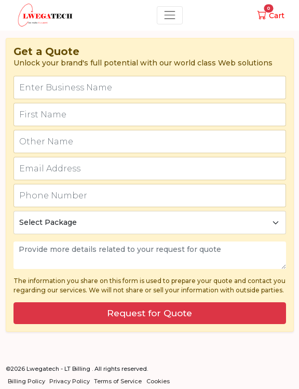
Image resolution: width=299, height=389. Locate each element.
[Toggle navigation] (169, 15)
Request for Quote (149, 312)
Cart (270, 15)
